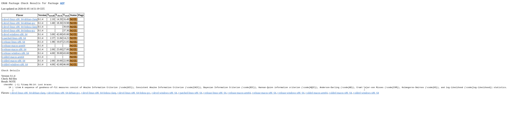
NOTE (73, 20)
